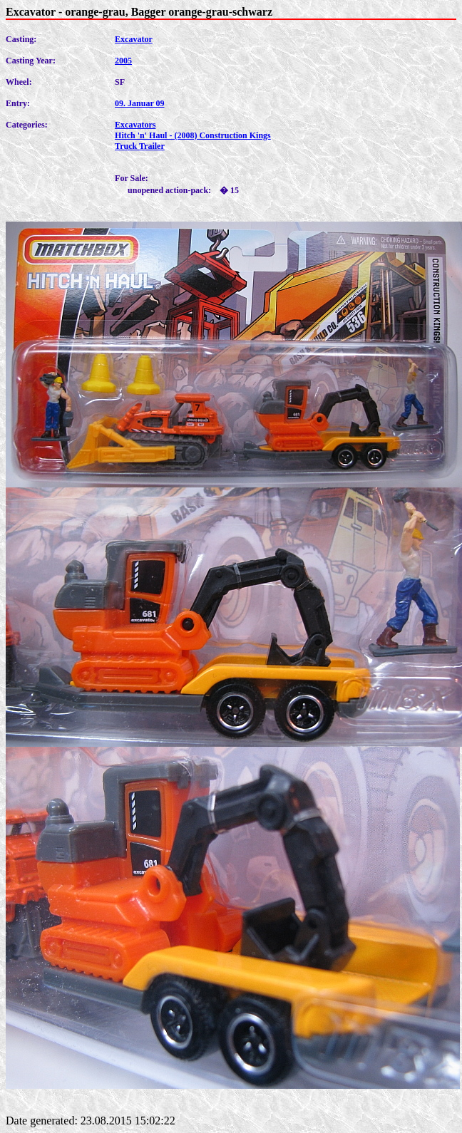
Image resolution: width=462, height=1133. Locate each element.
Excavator (134, 39)
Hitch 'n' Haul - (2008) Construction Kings (193, 135)
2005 (123, 61)
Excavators (135, 125)
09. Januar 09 (139, 103)
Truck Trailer (140, 146)
